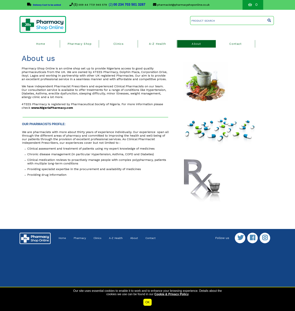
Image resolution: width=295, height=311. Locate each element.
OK (147, 302)
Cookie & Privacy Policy (171, 294)
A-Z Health (116, 238)
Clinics (97, 238)
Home (62, 238)
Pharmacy (80, 238)
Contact (150, 238)
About (134, 238)
